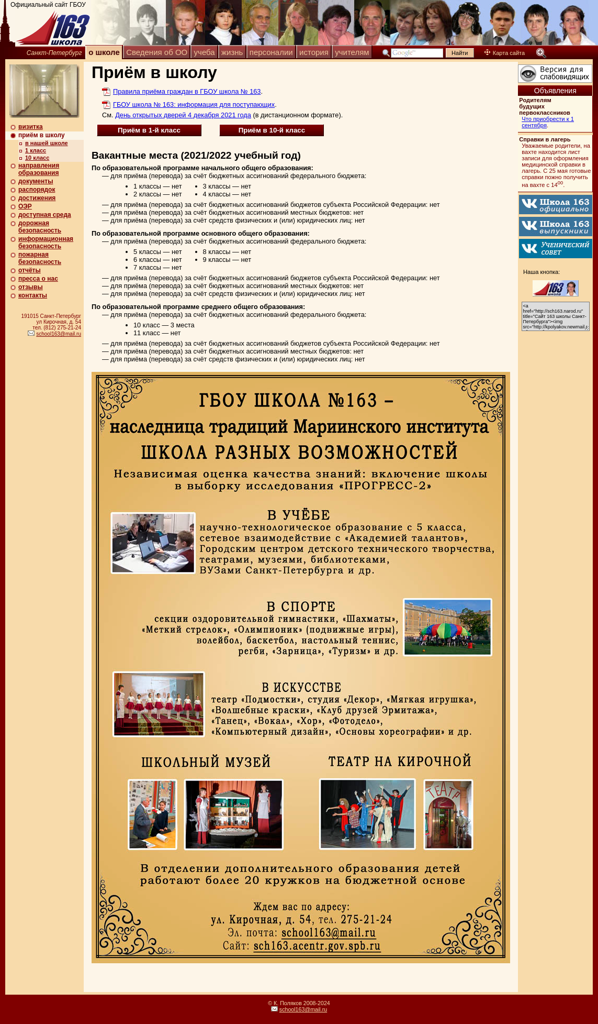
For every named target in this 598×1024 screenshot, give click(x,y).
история (314, 52)
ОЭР (25, 206)
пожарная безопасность (39, 258)
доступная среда (44, 214)
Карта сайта (504, 53)
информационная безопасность (45, 242)
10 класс (37, 158)
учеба (204, 52)
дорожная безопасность (39, 226)
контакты (32, 295)
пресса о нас (38, 278)
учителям (352, 52)
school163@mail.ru (58, 334)
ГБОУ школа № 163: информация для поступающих (194, 104)
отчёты (29, 270)
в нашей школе (46, 143)
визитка (30, 126)
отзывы (30, 287)
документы (35, 181)
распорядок (36, 189)
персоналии (271, 52)
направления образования (38, 169)
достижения (36, 198)
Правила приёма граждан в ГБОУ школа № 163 (187, 91)
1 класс (35, 150)
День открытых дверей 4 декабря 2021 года (183, 115)
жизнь (232, 52)
